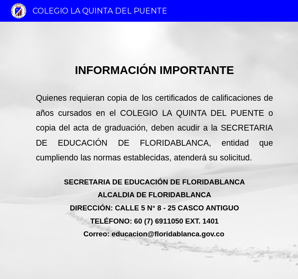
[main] (149, 150)
